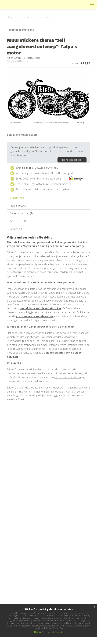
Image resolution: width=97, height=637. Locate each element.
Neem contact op (73, 159)
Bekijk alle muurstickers (22, 134)
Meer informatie (56, 632)
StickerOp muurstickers (15, 7)
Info (69, 4)
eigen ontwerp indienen (67, 377)
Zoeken (84, 4)
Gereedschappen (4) (21, 213)
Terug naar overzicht (20, 29)
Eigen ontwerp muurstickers (45, 184)
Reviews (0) (16, 229)
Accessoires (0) (18, 221)
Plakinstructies (18, 205)
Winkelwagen (76, 4)
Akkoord (39, 632)
